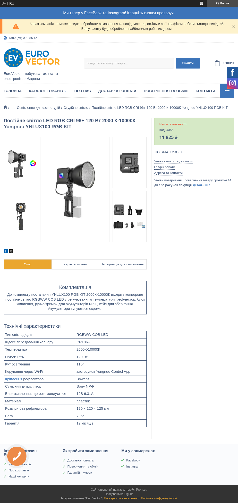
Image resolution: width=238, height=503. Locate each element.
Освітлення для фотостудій (38, 108)
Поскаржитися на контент (121, 498)
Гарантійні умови (80, 472)
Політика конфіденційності (159, 498)
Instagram (133, 466)
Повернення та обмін (166, 91)
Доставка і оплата (117, 91)
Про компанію (18, 470)
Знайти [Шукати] (188, 63)
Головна (13, 91)
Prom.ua (141, 489)
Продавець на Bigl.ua (119, 494)
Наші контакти (18, 476)
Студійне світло (75, 108)
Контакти (205, 91)
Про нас (82, 91)
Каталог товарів (46, 91)
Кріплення (13, 379)
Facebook (133, 460)
